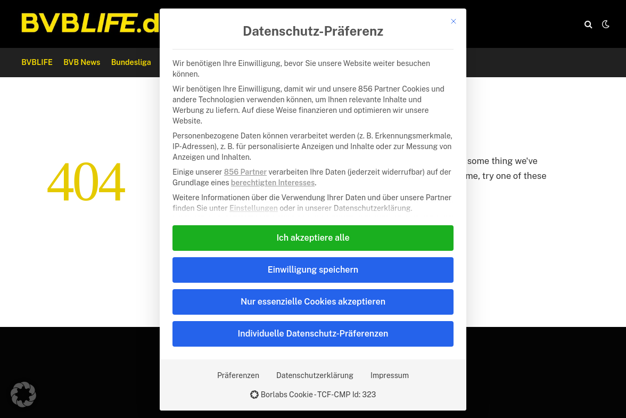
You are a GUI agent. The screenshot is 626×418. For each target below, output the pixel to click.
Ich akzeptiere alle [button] (312, 238)
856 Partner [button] (245, 172)
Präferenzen (238, 375)
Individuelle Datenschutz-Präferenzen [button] (313, 334)
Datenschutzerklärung (314, 375)
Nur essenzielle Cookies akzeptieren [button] (313, 302)
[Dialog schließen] (453, 21)
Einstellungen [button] (253, 208)
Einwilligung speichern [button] (313, 270)
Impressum (389, 375)
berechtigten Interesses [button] (273, 182)
